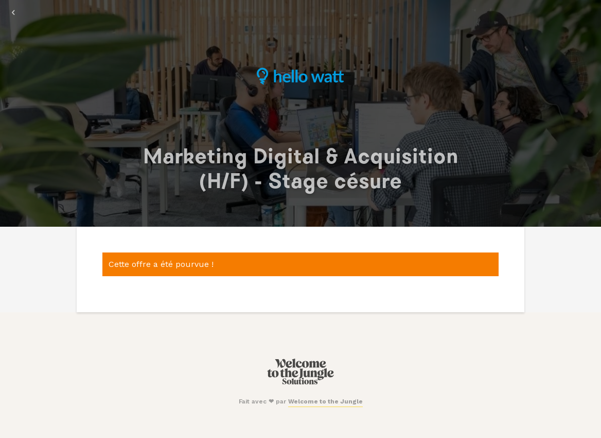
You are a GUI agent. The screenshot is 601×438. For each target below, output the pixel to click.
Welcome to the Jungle (325, 401)
